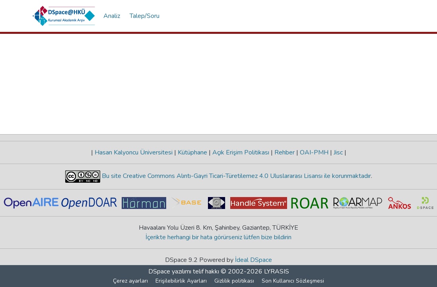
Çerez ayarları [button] (130, 281)
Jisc (338, 152)
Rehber (284, 152)
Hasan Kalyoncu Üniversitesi (133, 152)
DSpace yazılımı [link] (169, 271)
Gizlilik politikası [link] (234, 281)
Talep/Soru (144, 16)
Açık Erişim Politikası (241, 152)
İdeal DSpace (253, 260)
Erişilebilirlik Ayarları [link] (181, 281)
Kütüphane (192, 152)
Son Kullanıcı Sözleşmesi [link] (293, 281)
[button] (64, 16)
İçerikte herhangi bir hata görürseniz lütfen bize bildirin (218, 237)
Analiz (111, 16)
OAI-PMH (314, 152)
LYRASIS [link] (276, 271)
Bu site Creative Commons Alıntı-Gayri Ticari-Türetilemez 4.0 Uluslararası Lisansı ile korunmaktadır (235, 176)
